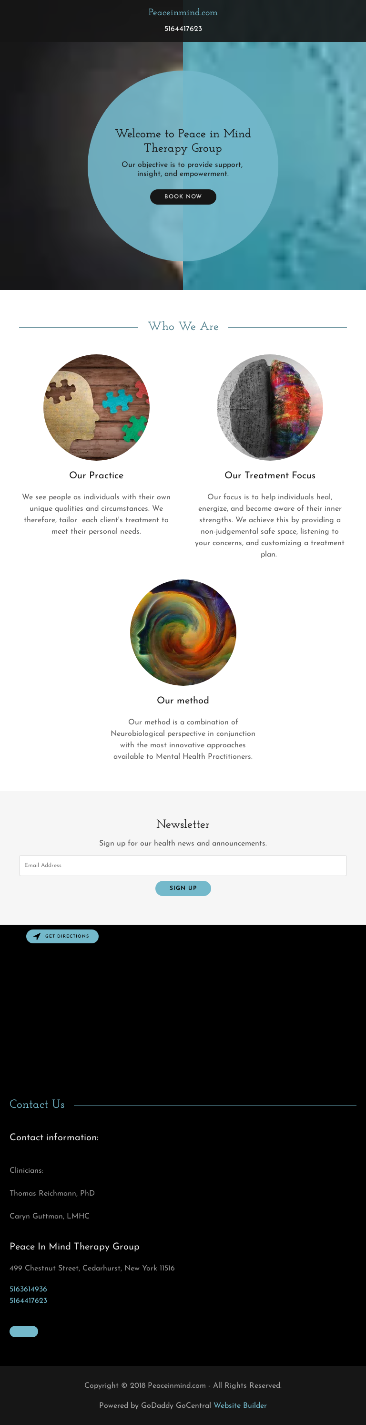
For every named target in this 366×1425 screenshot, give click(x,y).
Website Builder (240, 1406)
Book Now (183, 197)
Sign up (183, 888)
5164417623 (183, 29)
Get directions (61, 936)
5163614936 (28, 1289)
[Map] (183, 996)
